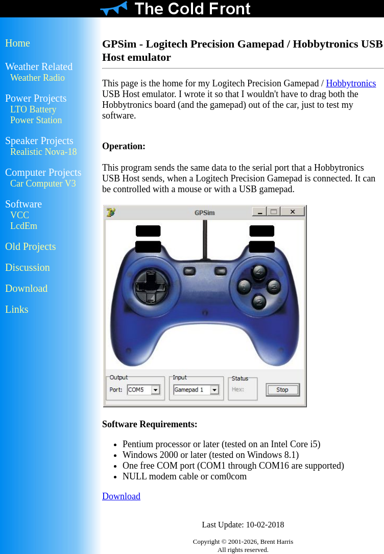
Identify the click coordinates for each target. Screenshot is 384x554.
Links (17, 309)
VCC (19, 215)
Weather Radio (37, 78)
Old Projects (30, 246)
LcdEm (23, 226)
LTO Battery (33, 109)
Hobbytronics (351, 83)
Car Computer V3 (43, 183)
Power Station (36, 120)
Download (26, 288)
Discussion (27, 267)
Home (17, 43)
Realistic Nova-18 (43, 152)
